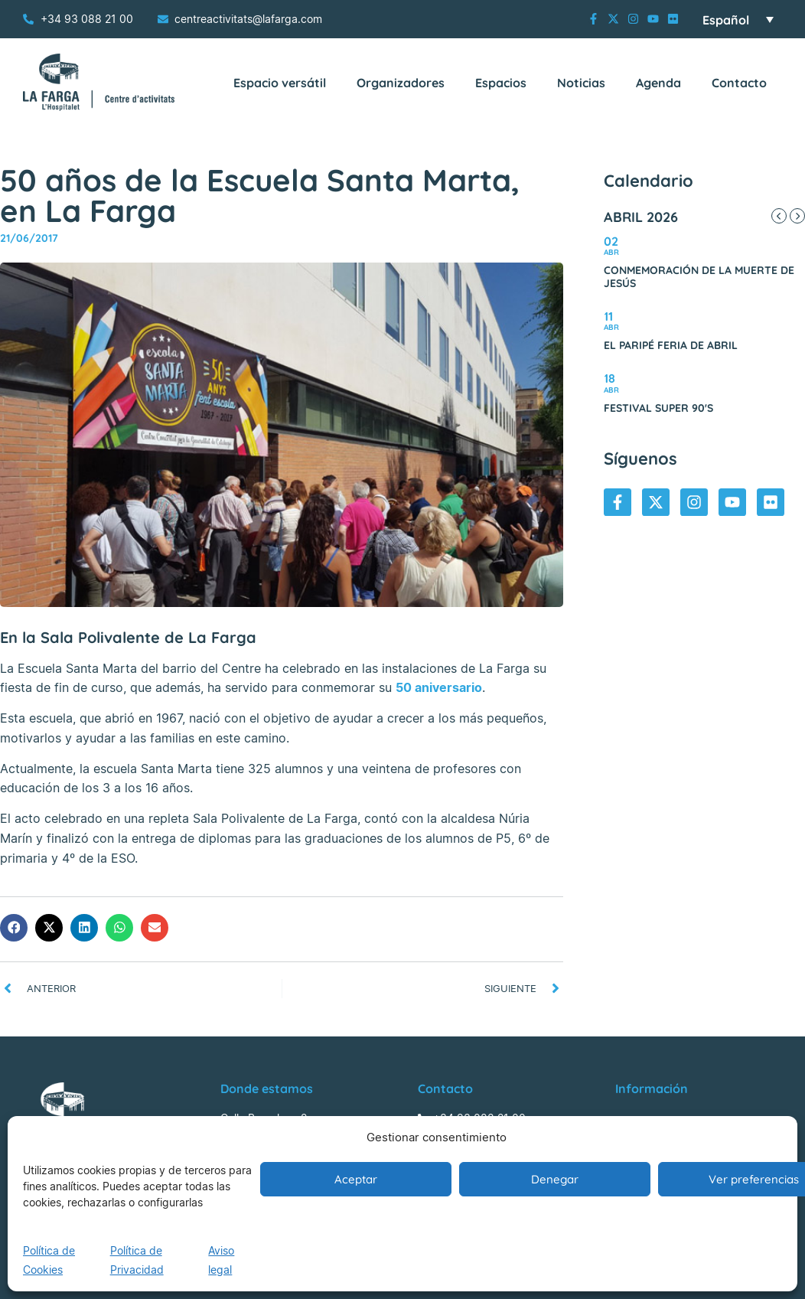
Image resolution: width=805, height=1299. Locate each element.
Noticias (581, 82)
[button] (14, 928)
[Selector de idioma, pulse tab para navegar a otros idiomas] (738, 19)
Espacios (500, 82)
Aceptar (355, 1179)
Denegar (554, 1179)
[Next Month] (797, 216)
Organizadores (401, 82)
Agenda (658, 82)
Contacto (739, 82)
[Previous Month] (779, 216)
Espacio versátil (279, 82)
